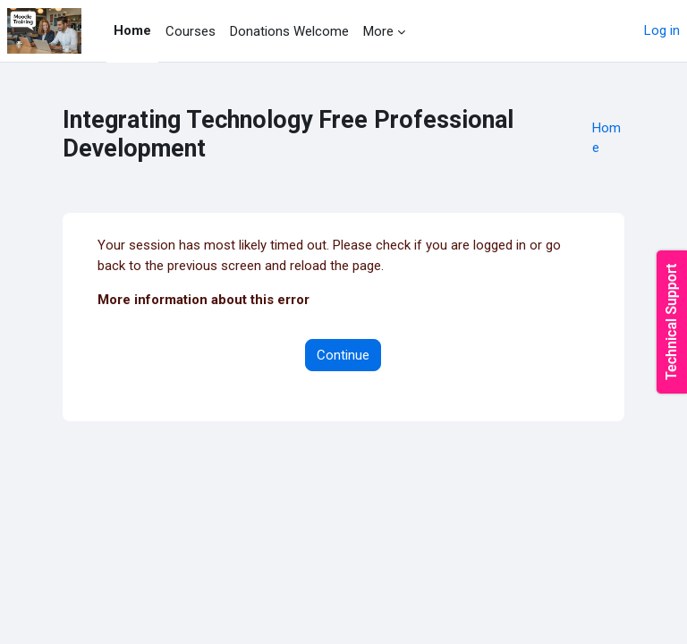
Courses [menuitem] (190, 31)
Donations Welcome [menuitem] (289, 31)
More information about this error (204, 300)
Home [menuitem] (132, 30)
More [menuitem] (378, 31)
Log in (662, 30)
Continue (343, 355)
